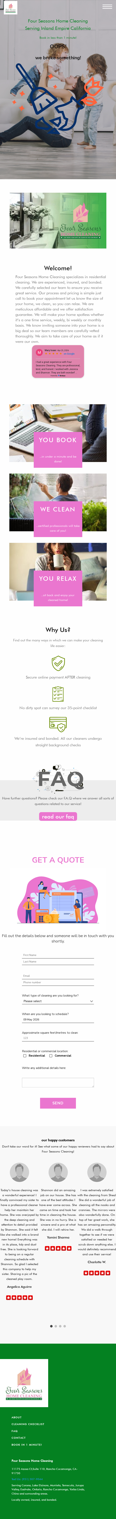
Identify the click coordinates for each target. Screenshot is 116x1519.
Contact (19, 1437)
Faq (15, 1431)
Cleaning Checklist (28, 1424)
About (17, 1417)
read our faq (58, 816)
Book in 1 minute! (27, 1444)
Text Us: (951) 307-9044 (27, 1479)
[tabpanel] (19, 1231)
